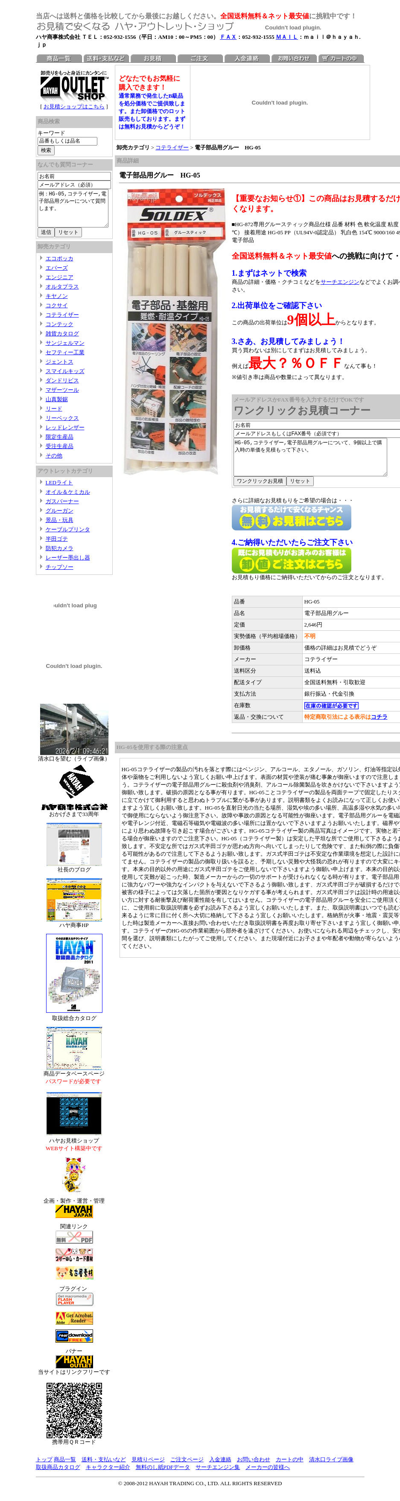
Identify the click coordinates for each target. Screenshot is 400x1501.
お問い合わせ (253, 1467)
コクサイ (57, 313)
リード (54, 416)
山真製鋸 (57, 407)
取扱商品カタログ (58, 1475)
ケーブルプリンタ (68, 537)
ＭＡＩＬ (287, 37)
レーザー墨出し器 (68, 565)
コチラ (383, 724)
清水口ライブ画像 (331, 1467)
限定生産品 (59, 444)
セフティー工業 (65, 360)
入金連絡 (220, 1467)
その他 (54, 463)
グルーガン (59, 518)
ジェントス (59, 369)
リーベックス (62, 426)
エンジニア (59, 285)
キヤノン (57, 303)
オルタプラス (62, 294)
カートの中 (290, 1467)
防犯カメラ (59, 556)
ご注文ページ (187, 1467)
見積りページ (148, 1467)
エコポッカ (59, 266)
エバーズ (57, 275)
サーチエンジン (343, 282)
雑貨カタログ (62, 341)
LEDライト (59, 490)
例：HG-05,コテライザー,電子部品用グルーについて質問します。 (76, 212)
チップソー (59, 574)
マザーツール (62, 397)
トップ (44, 1467)
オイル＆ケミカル (68, 499)
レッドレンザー (65, 435)
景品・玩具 (59, 528)
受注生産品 (59, 454)
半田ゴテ (57, 546)
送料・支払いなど (104, 1467)
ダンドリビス (62, 388)
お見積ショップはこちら (76, 106)
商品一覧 (65, 1467)
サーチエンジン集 (218, 1475)
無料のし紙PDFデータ (163, 1475)
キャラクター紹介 (108, 1475)
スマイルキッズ (65, 379)
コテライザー (62, 322)
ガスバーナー (62, 509)
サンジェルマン (65, 350)
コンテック (59, 332)
